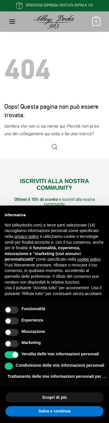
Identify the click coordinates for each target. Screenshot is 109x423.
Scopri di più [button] (54, 397)
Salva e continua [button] (54, 411)
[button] (12, 21)
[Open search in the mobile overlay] (55, 147)
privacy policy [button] (26, 236)
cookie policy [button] (88, 259)
